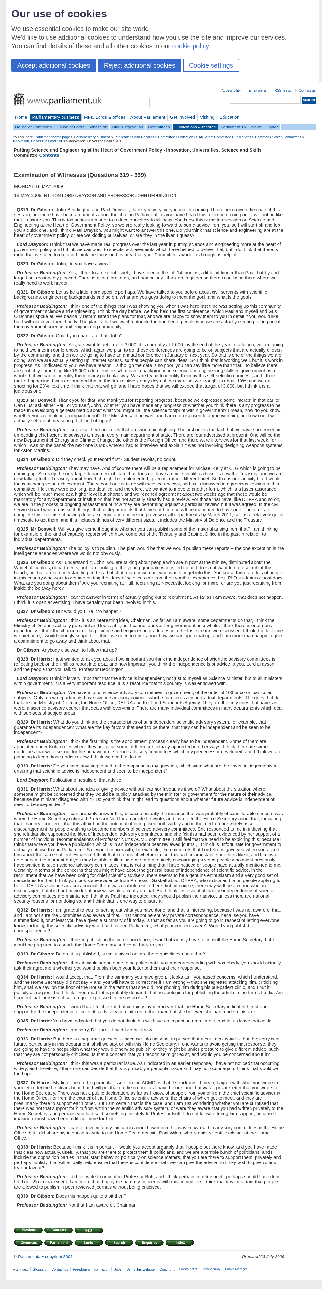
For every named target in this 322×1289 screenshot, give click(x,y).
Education (229, 117)
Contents (49, 155)
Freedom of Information (91, 1269)
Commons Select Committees (278, 137)
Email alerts (257, 90)
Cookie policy (211, 1269)
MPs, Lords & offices (105, 117)
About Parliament (147, 117)
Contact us (307, 90)
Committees (159, 127)
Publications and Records (134, 137)
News (256, 127)
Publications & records (195, 127)
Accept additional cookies (53, 65)
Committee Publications (176, 137)
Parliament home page (52, 137)
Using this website (140, 1269)
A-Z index (20, 1269)
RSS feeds (282, 90)
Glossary (40, 1269)
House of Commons (33, 127)
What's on (98, 127)
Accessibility (231, 90)
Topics (272, 127)
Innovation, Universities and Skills (39, 141)
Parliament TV (234, 127)
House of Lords (70, 127)
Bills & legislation (127, 127)
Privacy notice (188, 1269)
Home (21, 117)
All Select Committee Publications (225, 137)
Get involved (182, 117)
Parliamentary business (55, 117)
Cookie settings (211, 65)
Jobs (117, 1269)
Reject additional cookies (139, 65)
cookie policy (190, 46)
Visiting (207, 117)
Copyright (167, 1269)
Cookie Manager (236, 1269)
